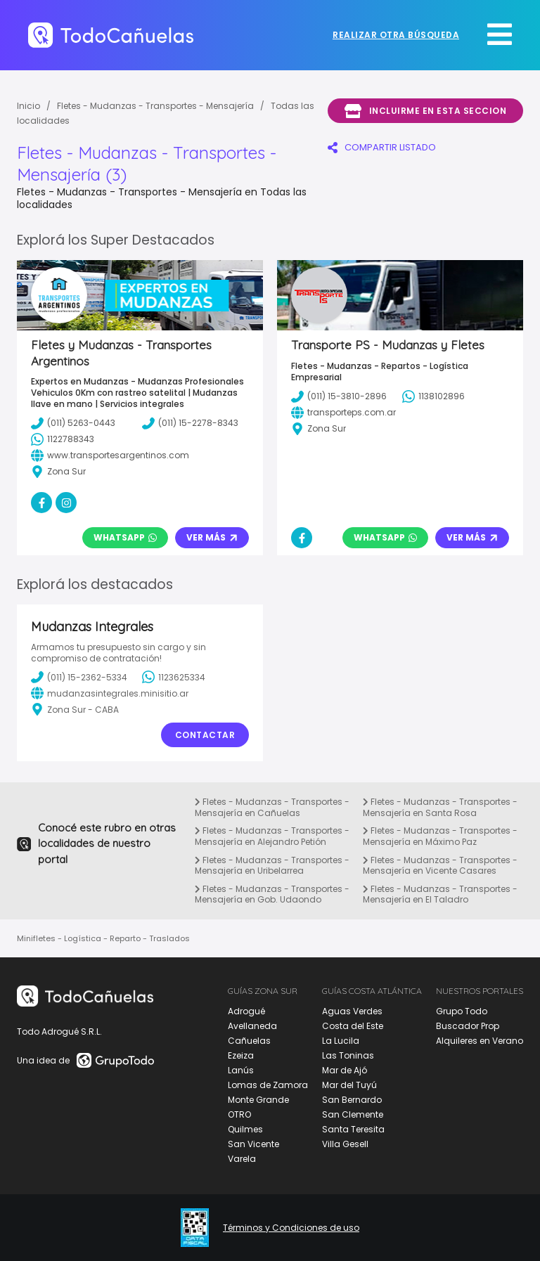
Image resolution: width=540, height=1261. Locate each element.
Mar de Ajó (344, 1070)
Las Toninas (348, 1055)
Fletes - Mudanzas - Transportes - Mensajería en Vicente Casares (440, 865)
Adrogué (246, 1011)
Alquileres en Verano (479, 1041)
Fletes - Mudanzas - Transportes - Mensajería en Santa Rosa (440, 807)
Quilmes (245, 1129)
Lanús (241, 1070)
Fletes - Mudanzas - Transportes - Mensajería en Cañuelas (272, 807)
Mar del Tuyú (349, 1085)
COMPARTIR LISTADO (382, 147)
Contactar (205, 735)
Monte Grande (258, 1100)
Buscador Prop (467, 1026)
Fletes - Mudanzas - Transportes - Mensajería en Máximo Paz (440, 836)
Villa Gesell (345, 1144)
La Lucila (340, 1041)
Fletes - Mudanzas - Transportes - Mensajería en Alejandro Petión (272, 836)
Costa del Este (352, 1026)
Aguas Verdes (352, 1011)
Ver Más (212, 537)
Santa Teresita (353, 1129)
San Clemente (352, 1114)
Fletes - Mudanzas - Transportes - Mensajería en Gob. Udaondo (272, 894)
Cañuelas (249, 1041)
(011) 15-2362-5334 (79, 677)
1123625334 (173, 677)
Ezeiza (241, 1055)
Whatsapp (125, 537)
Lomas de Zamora (268, 1085)
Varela (242, 1159)
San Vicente (253, 1144)
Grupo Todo (461, 1011)
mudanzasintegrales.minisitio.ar (109, 693)
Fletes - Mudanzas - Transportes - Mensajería (155, 106)
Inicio (28, 106)
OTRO (239, 1114)
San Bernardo (352, 1100)
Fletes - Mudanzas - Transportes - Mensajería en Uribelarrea (272, 865)
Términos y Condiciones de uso (291, 1228)
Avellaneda (252, 1026)
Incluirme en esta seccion (425, 111)
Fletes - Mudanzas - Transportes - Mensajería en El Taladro (440, 894)
